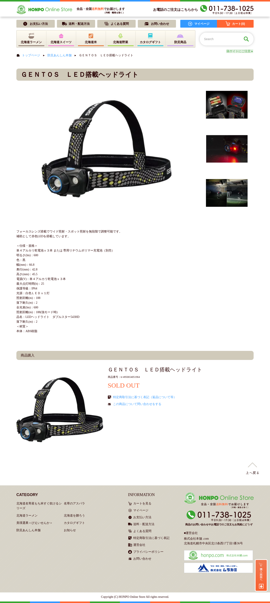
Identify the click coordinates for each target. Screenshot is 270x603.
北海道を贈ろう (74, 515)
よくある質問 (142, 531)
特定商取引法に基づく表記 (151, 538)
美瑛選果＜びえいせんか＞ (34, 522)
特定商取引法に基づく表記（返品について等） (144, 397)
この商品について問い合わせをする (137, 404)
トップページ (31, 55)
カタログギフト (74, 522)
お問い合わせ (142, 558)
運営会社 (139, 544)
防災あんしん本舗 (59, 55)
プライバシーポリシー (148, 551)
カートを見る (142, 503)
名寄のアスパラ (74, 503)
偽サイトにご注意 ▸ (240, 51)
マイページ (140, 510)
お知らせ (70, 530)
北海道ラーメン (27, 515)
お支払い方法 (142, 517)
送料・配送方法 (143, 524)
